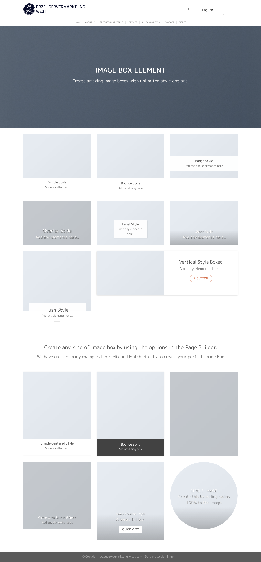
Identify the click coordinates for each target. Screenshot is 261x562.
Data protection (155, 556)
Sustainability (151, 22)
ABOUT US (90, 22)
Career (182, 22)
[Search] (189, 9)
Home (78, 22)
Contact (169, 22)
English (207, 10)
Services (132, 22)
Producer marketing (111, 22)
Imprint (174, 556)
